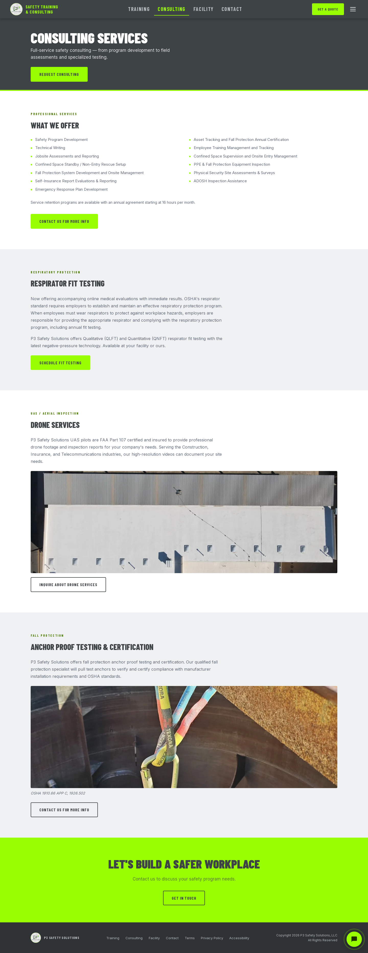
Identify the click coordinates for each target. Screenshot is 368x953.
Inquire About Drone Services (68, 584)
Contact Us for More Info (64, 221)
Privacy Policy (212, 938)
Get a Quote (328, 9)
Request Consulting (59, 74)
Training (139, 9)
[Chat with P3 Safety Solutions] (354, 939)
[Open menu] (353, 9)
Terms (190, 938)
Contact (232, 9)
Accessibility (239, 938)
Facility (203, 9)
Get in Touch (184, 898)
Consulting (172, 9)
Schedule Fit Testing (60, 362)
